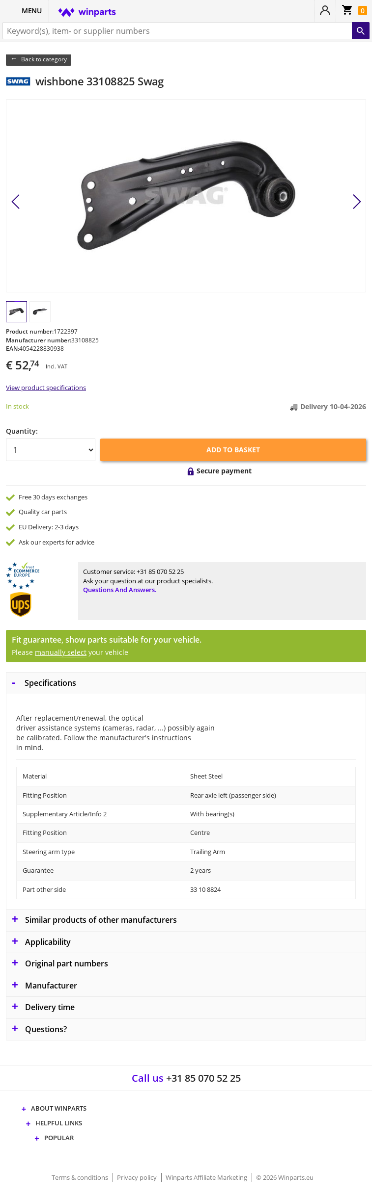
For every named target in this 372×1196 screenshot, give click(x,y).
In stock (17, 406)
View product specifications (46, 387)
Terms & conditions (81, 1177)
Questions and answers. (120, 589)
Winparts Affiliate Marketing (207, 1177)
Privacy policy (137, 1177)
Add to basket (233, 449)
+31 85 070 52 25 (160, 571)
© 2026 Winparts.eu (285, 1177)
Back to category (44, 59)
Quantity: (22, 431)
